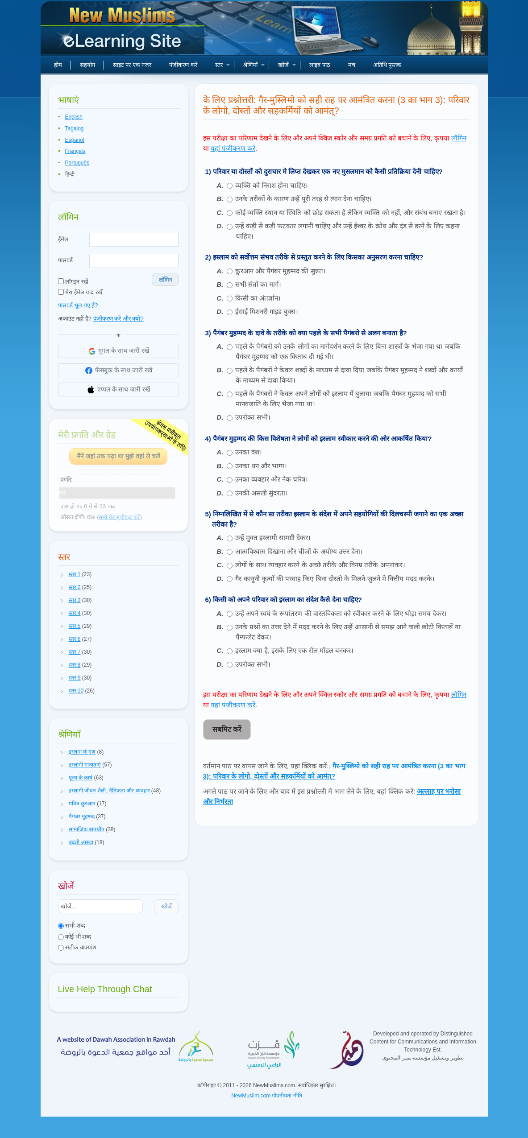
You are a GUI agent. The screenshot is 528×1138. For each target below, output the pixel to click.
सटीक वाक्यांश (77, 947)
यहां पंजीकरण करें (233, 148)
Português (77, 163)
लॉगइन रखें (73, 281)
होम (58, 65)
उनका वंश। (248, 452)
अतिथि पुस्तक (387, 65)
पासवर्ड (65, 260)
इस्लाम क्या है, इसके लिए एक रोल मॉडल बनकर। (294, 650)
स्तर (222, 65)
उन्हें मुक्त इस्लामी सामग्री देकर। (273, 537)
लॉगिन (165, 279)
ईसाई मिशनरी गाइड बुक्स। (267, 311)
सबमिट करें (226, 729)
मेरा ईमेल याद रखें (80, 292)
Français (75, 151)
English (74, 117)
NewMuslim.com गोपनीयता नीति (266, 1096)
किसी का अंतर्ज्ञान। (258, 298)
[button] (62, 574)
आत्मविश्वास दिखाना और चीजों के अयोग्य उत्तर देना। (299, 551)
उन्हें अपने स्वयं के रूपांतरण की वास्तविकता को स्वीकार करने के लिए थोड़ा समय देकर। (341, 613)
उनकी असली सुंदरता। (261, 493)
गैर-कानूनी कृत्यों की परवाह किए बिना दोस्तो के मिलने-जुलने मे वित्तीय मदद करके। (335, 578)
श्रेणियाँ (254, 65)
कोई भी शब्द (74, 936)
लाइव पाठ (319, 65)
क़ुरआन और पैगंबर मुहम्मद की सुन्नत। (280, 271)
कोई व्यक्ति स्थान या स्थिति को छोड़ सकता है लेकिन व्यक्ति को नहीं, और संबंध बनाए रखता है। (350, 212)
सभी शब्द (71, 925)
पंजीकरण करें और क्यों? (118, 318)
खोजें (287, 65)
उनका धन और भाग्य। (261, 466)
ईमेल (63, 239)
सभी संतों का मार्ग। (258, 284)
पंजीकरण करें (183, 65)
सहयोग (87, 65)
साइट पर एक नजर (132, 65)
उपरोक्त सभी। (252, 417)
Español (74, 140)
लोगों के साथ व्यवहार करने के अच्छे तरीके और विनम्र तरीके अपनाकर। (320, 565)
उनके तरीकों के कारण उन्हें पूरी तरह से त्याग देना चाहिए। (303, 198)
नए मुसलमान (123, 31)
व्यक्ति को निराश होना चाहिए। (271, 185)
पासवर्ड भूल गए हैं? (78, 305)
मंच (351, 65)
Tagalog (74, 128)
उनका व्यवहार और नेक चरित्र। (271, 479)
